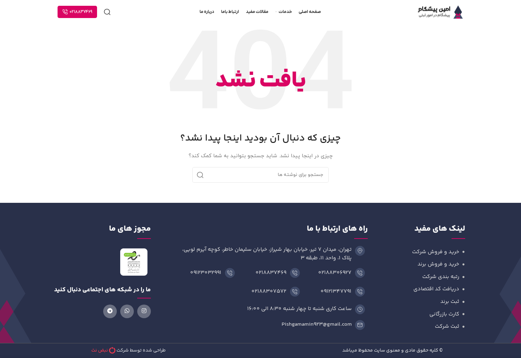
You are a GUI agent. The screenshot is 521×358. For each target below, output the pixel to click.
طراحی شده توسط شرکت (141, 350)
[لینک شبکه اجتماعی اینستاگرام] (144, 311)
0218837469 (77, 12)
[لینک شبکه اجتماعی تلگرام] (110, 311)
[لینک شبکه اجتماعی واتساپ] (127, 311)
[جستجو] (107, 12)
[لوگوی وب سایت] (440, 11)
